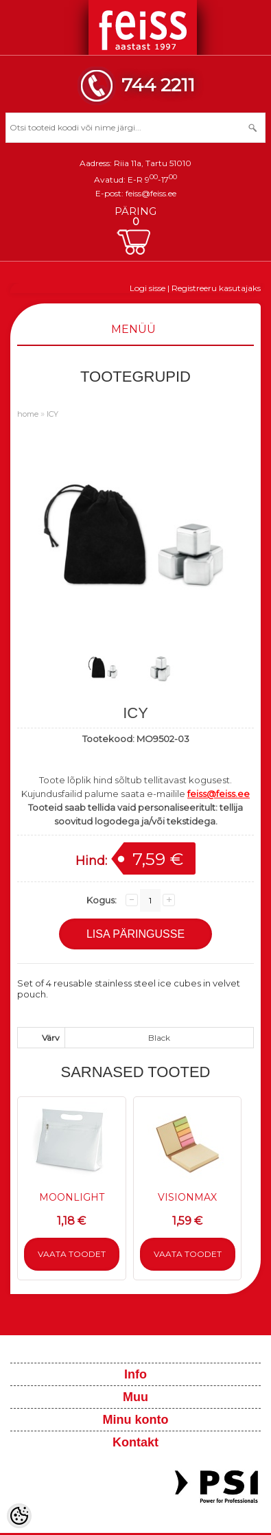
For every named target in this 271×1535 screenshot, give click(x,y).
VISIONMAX (187, 1197)
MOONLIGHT (71, 1197)
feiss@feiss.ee (151, 193)
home (27, 414)
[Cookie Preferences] (19, 1515)
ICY (52, 414)
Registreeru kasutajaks (216, 288)
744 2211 (158, 84)
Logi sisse (147, 288)
